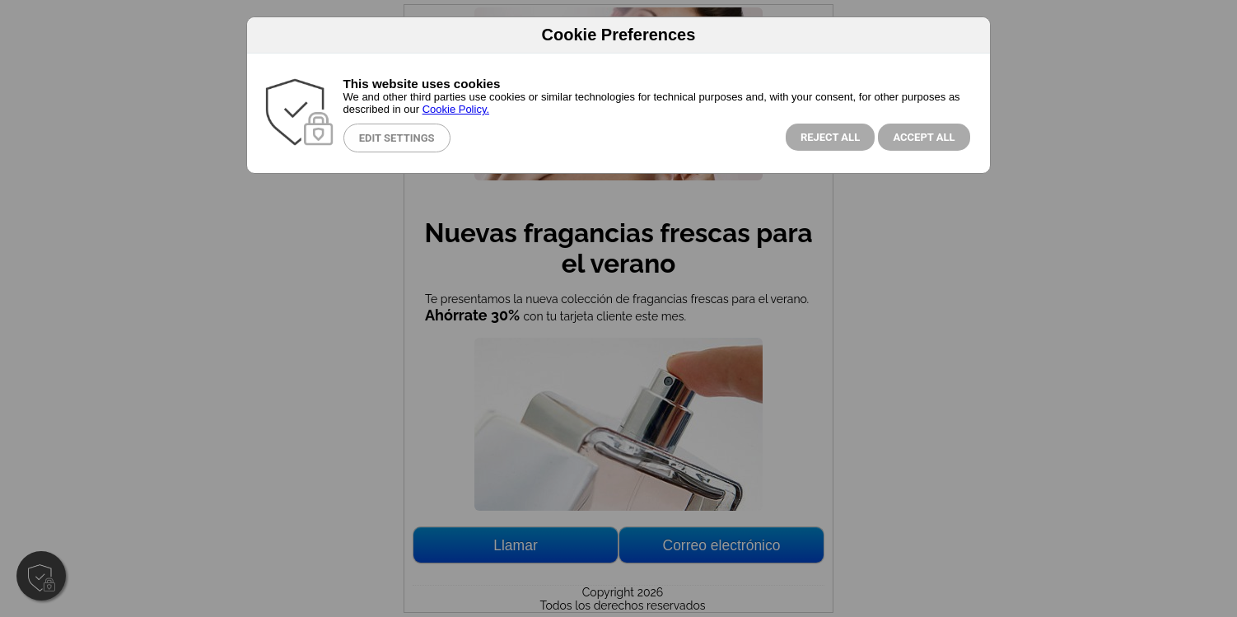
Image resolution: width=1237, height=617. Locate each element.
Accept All (924, 137)
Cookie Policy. (455, 109)
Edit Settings (397, 138)
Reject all (830, 137)
